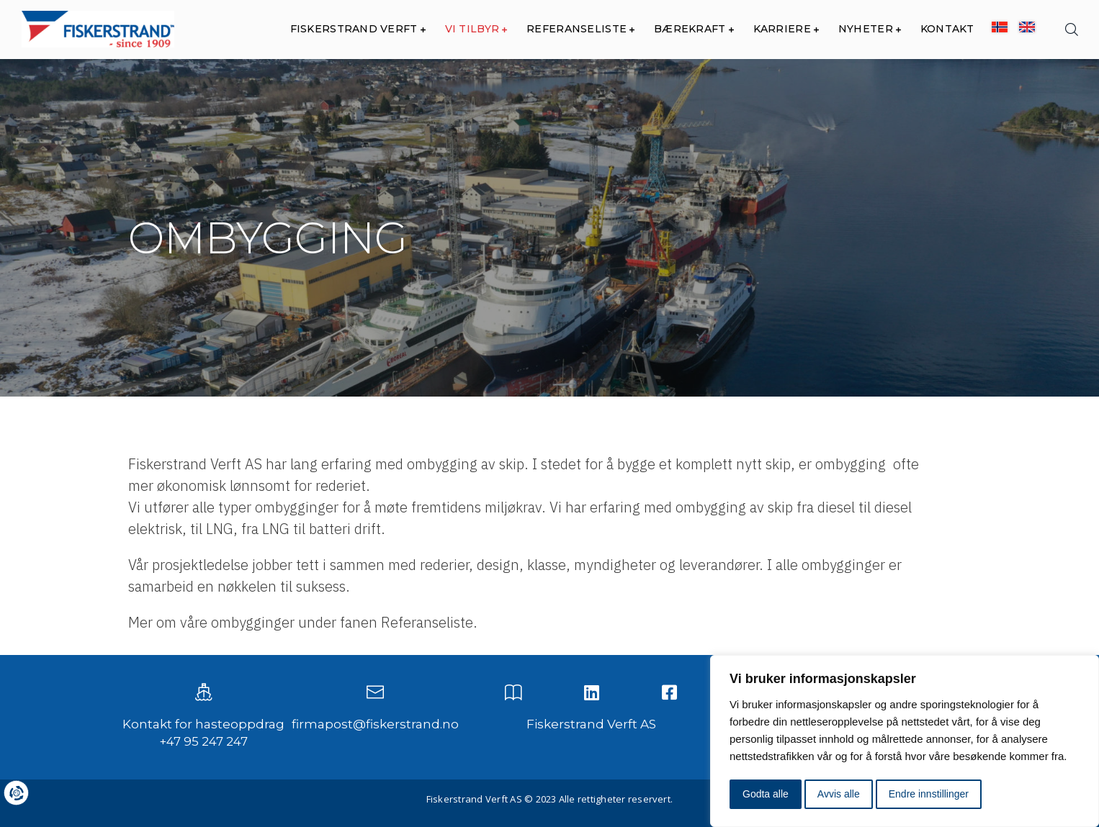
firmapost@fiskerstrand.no (375, 724)
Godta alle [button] (766, 794)
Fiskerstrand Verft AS (591, 724)
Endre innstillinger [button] (929, 794)
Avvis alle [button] (838, 794)
